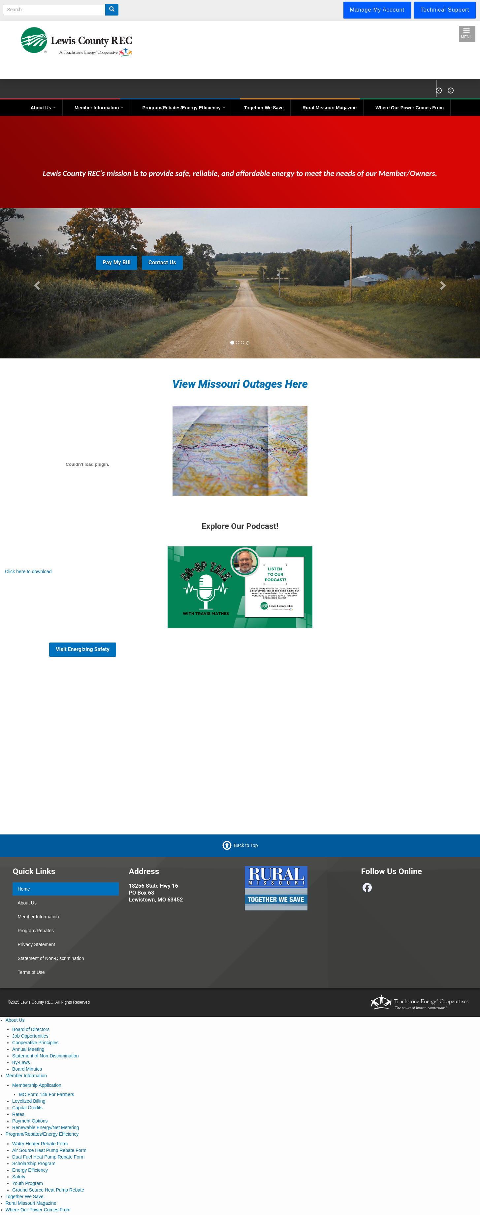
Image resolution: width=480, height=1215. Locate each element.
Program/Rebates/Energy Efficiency (184, 107)
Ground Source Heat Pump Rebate (48, 1190)
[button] (36, 283)
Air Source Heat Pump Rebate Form (49, 1150)
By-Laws (21, 1062)
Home (23, 889)
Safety (18, 1176)
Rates (18, 1114)
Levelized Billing (28, 1101)
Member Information (99, 107)
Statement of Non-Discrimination (50, 958)
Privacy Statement (36, 944)
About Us (43, 107)
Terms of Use (31, 972)
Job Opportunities (30, 1036)
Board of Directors (30, 1029)
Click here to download (28, 571)
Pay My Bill (117, 262)
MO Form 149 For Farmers (46, 1094)
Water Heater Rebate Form (40, 1143)
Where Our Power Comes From (409, 107)
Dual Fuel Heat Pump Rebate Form (48, 1157)
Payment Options (30, 1120)
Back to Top (246, 845)
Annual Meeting (28, 1049)
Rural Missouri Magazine (330, 107)
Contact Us (162, 262)
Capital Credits (27, 1107)
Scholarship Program (33, 1163)
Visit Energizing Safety (83, 649)
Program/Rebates (35, 930)
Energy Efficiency (30, 1170)
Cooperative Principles (35, 1042)
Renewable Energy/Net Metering (45, 1127)
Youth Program (27, 1183)
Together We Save (264, 107)
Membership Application (36, 1085)
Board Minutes (27, 1069)
